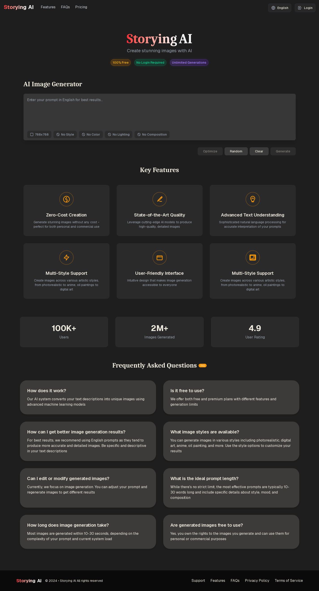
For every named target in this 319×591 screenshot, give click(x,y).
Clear (259, 151)
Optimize (210, 151)
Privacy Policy (257, 580)
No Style (65, 134)
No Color (91, 134)
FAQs (65, 7)
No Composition (152, 134)
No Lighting (119, 134)
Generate (283, 151)
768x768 (39, 134)
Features (48, 7)
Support (198, 580)
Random (236, 151)
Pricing (81, 7)
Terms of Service (289, 580)
